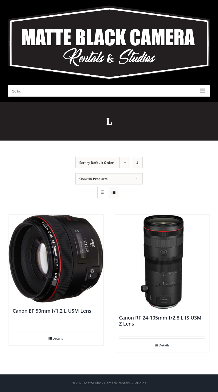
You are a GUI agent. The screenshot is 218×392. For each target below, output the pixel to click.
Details (57, 338)
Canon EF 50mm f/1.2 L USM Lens (52, 310)
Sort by (96, 162)
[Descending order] (137, 162)
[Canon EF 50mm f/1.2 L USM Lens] (56, 259)
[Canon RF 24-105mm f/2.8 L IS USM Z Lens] (162, 262)
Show (93, 179)
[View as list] (113, 192)
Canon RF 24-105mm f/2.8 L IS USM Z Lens (160, 320)
